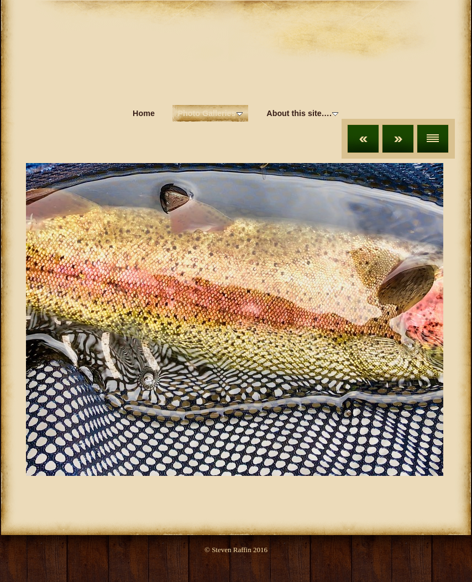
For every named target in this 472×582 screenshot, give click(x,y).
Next (397, 139)
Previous (363, 139)
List (432, 139)
